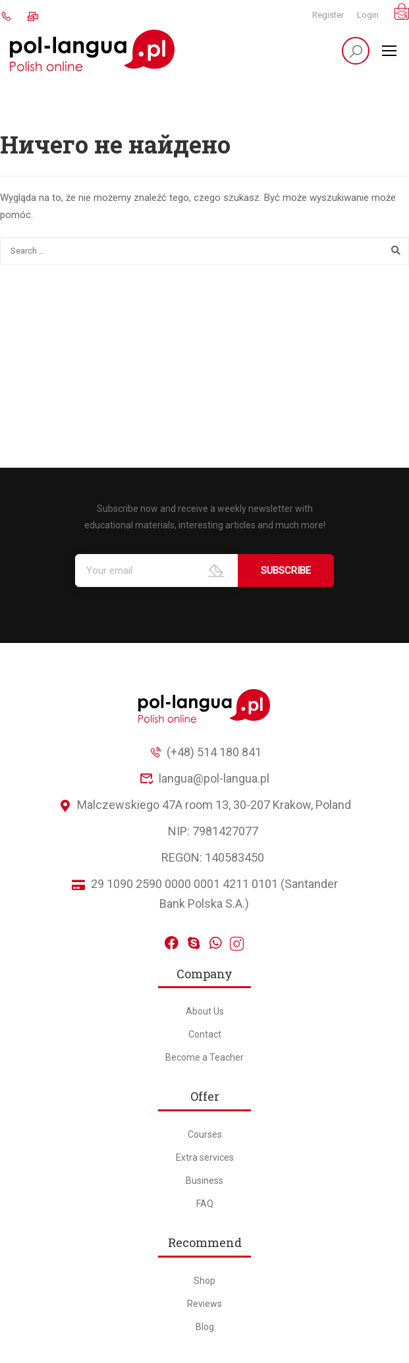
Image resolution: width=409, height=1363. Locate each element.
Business (204, 1180)
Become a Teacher (204, 1057)
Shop (204, 1280)
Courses (205, 1134)
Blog (205, 1326)
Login (368, 15)
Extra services (205, 1157)
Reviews (204, 1303)
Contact (204, 1034)
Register (328, 15)
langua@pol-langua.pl (205, 778)
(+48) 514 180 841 (205, 752)
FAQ (204, 1203)
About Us (205, 1011)
